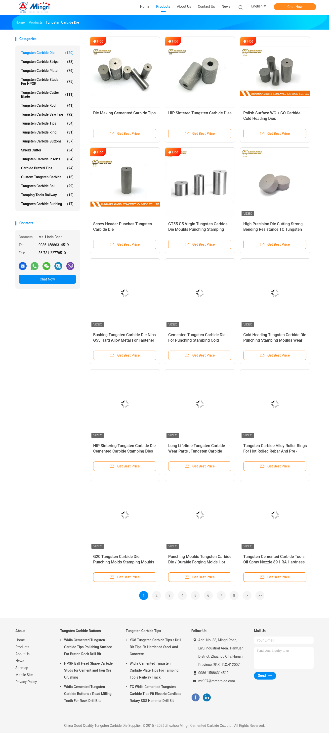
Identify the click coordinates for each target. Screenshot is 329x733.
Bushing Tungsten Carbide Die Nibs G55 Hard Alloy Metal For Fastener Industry (124, 340)
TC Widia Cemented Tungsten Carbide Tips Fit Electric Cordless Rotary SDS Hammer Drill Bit (155, 694)
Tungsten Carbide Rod (47, 105)
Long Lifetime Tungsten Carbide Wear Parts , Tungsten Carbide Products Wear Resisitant (196, 451)
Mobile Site (24, 675)
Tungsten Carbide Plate (47, 70)
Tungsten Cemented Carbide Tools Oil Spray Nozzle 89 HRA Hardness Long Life (274, 562)
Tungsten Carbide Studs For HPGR (47, 82)
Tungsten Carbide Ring (47, 132)
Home (20, 640)
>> (260, 595)
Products (22, 647)
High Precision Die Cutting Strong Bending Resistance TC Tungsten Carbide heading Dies (273, 229)
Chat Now (295, 7)
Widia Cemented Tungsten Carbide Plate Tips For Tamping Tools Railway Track (154, 670)
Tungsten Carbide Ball (47, 185)
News (19, 661)
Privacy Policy (26, 682)
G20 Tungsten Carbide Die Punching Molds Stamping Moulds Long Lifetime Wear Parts (123, 562)
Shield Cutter (47, 150)
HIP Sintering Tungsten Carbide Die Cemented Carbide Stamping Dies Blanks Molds (124, 451)
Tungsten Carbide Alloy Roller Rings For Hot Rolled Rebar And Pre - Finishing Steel (275, 451)
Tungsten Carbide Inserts (47, 159)
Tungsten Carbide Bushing (47, 203)
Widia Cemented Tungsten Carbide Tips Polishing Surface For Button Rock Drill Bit (88, 647)
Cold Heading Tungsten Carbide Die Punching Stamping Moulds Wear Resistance (274, 340)
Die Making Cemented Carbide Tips (124, 113)
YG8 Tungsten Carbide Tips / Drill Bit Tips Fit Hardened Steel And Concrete (155, 647)
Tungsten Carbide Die (47, 52)
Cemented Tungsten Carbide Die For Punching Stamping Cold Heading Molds (196, 340)
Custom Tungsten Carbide (47, 177)
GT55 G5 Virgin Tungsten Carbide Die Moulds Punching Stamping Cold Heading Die (198, 229)
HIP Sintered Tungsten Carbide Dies (200, 113)
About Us (22, 654)
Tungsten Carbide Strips (47, 61)
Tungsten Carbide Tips (47, 123)
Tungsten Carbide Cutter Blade (47, 94)
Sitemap (21, 668)
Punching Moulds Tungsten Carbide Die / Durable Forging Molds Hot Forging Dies (200, 562)
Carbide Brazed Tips (47, 168)
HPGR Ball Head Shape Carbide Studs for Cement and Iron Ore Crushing (88, 670)
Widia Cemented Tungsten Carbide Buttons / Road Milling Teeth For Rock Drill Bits (88, 694)
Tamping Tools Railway (47, 194)
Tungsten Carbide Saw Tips (47, 114)
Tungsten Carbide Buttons (47, 141)
